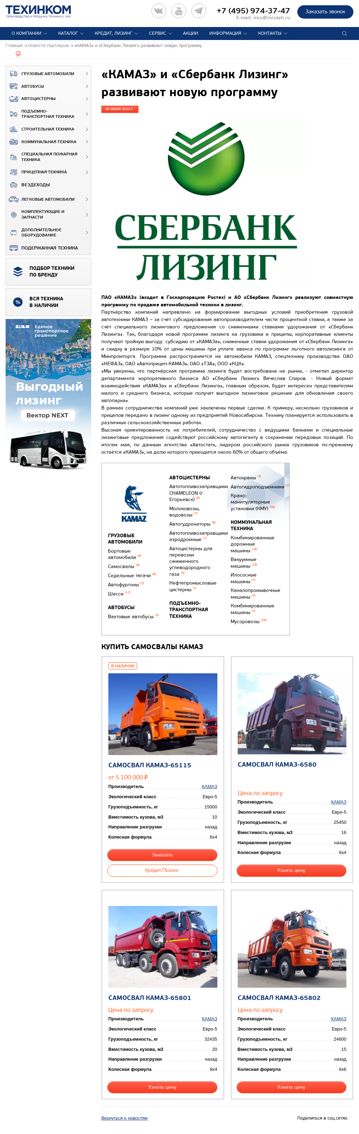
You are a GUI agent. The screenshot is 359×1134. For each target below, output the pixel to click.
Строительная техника (40, 129)
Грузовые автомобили (40, 73)
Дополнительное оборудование (33, 232)
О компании (26, 33)
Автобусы (25, 86)
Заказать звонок (325, 11)
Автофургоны (126, 585)
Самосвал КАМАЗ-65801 (149, 998)
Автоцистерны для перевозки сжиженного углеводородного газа (190, 561)
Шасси (119, 594)
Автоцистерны (30, 99)
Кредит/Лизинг (162, 870)
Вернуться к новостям (124, 1118)
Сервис (157, 33)
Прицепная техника (36, 172)
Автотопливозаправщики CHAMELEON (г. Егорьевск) (198, 492)
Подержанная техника (42, 248)
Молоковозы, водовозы (184, 512)
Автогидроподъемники (260, 487)
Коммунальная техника (41, 142)
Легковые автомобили (40, 199)
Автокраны (246, 478)
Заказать (162, 855)
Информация (225, 33)
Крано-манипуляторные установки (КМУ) (253, 502)
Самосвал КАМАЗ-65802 (279, 998)
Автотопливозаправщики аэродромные (198, 536)
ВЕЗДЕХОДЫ (28, 185)
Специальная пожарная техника (41, 157)
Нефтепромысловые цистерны (193, 586)
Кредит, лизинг (113, 33)
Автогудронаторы (192, 524)
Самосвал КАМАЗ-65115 (149, 765)
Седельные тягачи (132, 576)
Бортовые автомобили (124, 554)
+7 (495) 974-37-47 (253, 11)
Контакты (270, 33)
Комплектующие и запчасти (35, 214)
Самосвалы (124, 566)
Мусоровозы (248, 622)
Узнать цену (291, 870)
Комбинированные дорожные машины (253, 544)
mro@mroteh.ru (271, 18)
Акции (190, 33)
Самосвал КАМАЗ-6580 (277, 765)
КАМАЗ (209, 786)
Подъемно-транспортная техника (40, 114)
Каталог (68, 33)
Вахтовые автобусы (133, 617)
